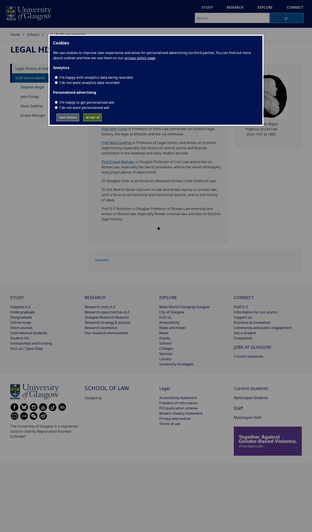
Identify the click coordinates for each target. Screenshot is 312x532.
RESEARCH (95, 297)
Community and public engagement (263, 327)
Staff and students (30, 77)
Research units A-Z (100, 306)
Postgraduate (21, 317)
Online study (20, 322)
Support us (243, 317)
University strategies (176, 364)
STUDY (17, 297)
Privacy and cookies (175, 418)
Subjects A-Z (20, 306)
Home (15, 34)
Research (235, 7)
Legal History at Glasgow (35, 68)
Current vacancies (248, 356)
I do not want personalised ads (84, 107)
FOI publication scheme (178, 408)
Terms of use (169, 423)
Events (164, 338)
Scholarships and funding (31, 343)
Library (165, 359)
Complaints (243, 338)
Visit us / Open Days (26, 348)
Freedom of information (178, 403)
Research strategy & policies (108, 322)
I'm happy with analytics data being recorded (96, 77)
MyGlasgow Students (251, 397)
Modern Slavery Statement (181, 413)
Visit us (165, 317)
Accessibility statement (178, 397)
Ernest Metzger (33, 115)
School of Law (107, 388)
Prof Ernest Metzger (118, 161)
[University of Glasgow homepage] (28, 13)
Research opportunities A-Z (107, 312)
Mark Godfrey (32, 106)
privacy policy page (139, 58)
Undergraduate (22, 312)
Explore (265, 7)
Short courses (21, 327)
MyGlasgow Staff (247, 417)
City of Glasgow (171, 312)
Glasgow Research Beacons (107, 317)
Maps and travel (172, 327)
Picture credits (102, 259)
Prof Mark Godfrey (117, 142)
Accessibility (169, 322)
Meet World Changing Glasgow (184, 306)
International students (28, 333)
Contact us (93, 398)
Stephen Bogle (32, 87)
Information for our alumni (256, 312)
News (164, 333)
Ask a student (245, 333)
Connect (295, 7)
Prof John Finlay (114, 128)
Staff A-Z (241, 306)
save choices (68, 117)
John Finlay (30, 96)
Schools (33, 34)
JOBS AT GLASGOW (252, 347)
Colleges (166, 348)
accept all (92, 117)
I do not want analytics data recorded (89, 82)
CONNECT (244, 297)
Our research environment (106, 333)
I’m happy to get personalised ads (86, 102)
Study (207, 7)
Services (166, 353)
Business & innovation (252, 322)
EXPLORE (168, 297)
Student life (19, 338)
